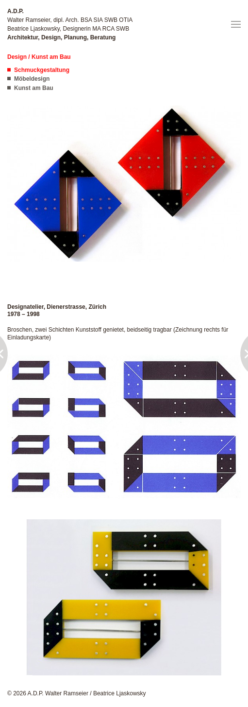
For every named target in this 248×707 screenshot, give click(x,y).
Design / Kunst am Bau (39, 56)
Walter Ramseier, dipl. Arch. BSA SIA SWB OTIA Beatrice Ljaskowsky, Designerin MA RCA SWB (69, 24)
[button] (236, 24)
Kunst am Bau (33, 88)
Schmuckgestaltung (41, 70)
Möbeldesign (32, 78)
